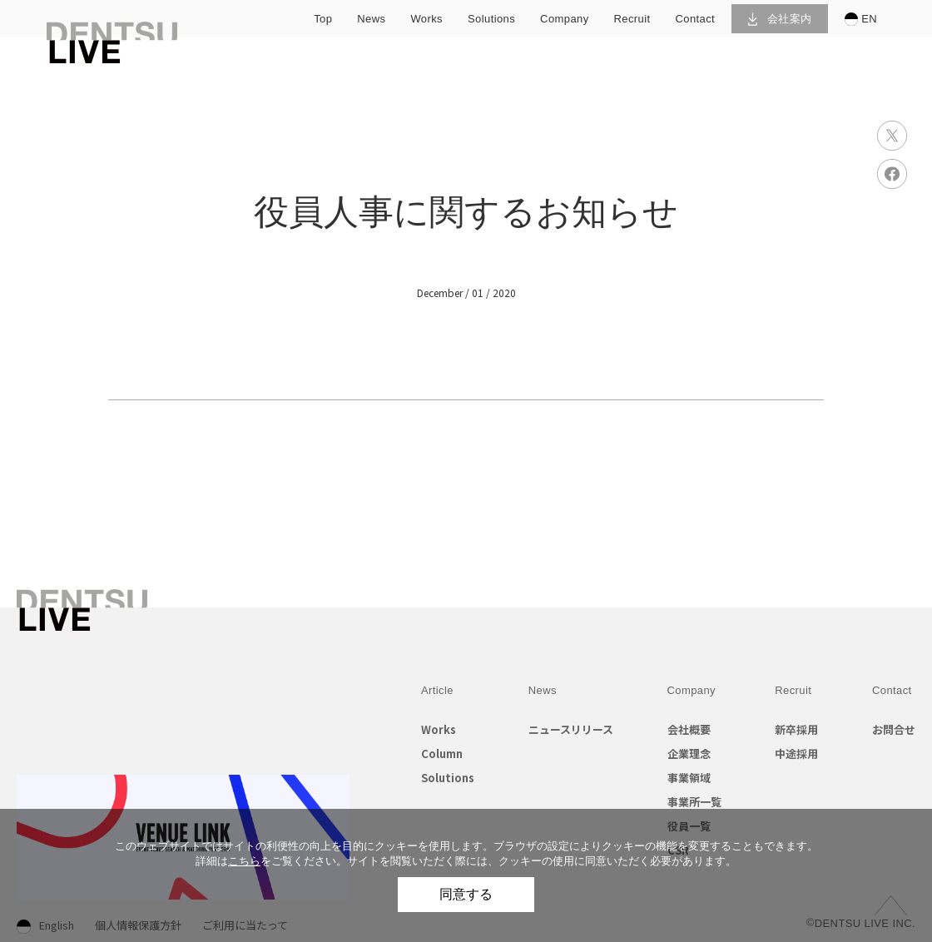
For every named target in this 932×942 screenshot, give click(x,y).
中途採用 (796, 753)
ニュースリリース (570, 729)
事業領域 (689, 778)
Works (438, 729)
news (371, 18)
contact (696, 18)
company (564, 18)
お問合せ (893, 729)
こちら (244, 861)
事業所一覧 (694, 802)
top (323, 18)
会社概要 (689, 729)
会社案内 (780, 19)
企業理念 (689, 753)
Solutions (447, 778)
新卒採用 (796, 729)
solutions (491, 18)
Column (442, 753)
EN (861, 19)
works (426, 18)
